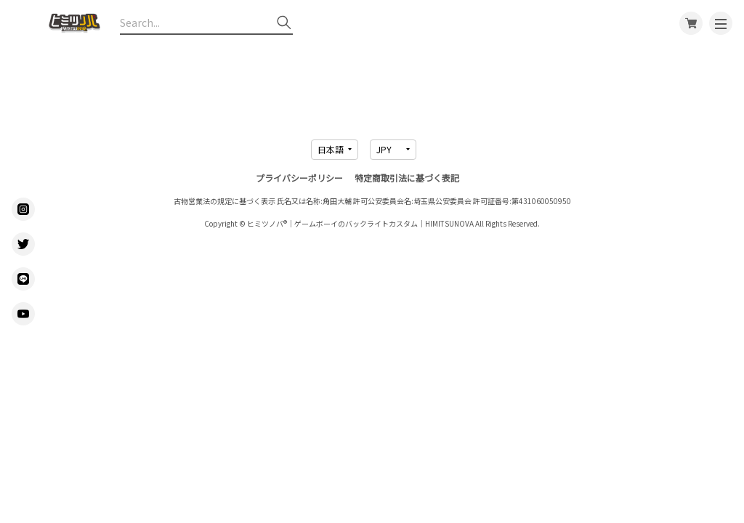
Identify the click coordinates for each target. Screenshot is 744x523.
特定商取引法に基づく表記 (407, 177)
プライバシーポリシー (299, 177)
